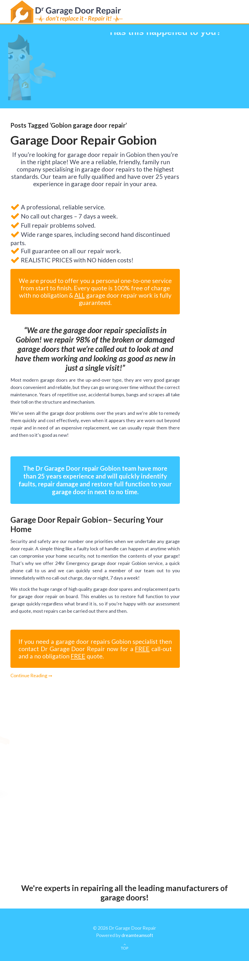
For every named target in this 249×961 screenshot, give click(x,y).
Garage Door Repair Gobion (83, 140)
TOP (124, 948)
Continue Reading (28, 675)
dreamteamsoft (137, 935)
